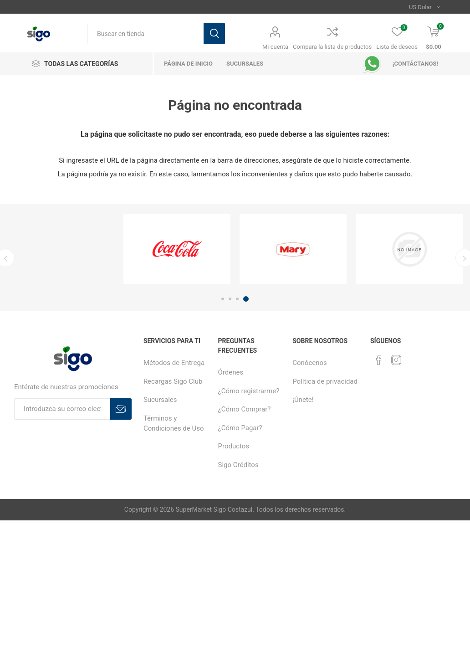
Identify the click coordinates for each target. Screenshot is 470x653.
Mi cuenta (275, 46)
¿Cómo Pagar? (240, 428)
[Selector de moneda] (424, 7)
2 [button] (230, 299)
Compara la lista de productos (332, 46)
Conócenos (309, 363)
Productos (234, 446)
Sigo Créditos (238, 465)
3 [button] (237, 299)
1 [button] (222, 299)
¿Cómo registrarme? (249, 391)
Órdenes (231, 372)
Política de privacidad (325, 381)
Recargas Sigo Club (173, 381)
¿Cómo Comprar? (244, 409)
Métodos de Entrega (173, 363)
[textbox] (145, 33)
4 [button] (246, 299)
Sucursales (160, 400)
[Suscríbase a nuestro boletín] (62, 409)
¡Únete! (302, 400)
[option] (177, 249)
